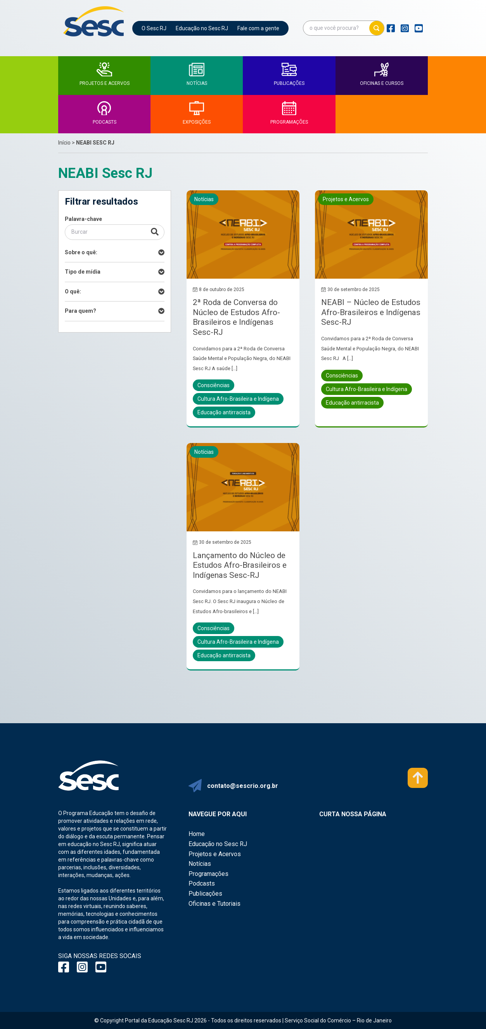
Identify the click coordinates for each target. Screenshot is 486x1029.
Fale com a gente (258, 28)
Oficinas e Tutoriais (214, 903)
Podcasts (202, 883)
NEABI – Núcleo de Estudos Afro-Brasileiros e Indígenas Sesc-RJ (370, 312)
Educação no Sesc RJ (202, 28)
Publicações (205, 893)
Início (64, 143)
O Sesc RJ (154, 28)
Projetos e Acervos (215, 854)
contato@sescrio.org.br (242, 785)
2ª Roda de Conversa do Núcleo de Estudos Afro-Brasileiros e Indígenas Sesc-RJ (236, 317)
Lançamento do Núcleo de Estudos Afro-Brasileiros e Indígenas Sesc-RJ (240, 565)
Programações (208, 873)
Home (197, 834)
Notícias (200, 863)
